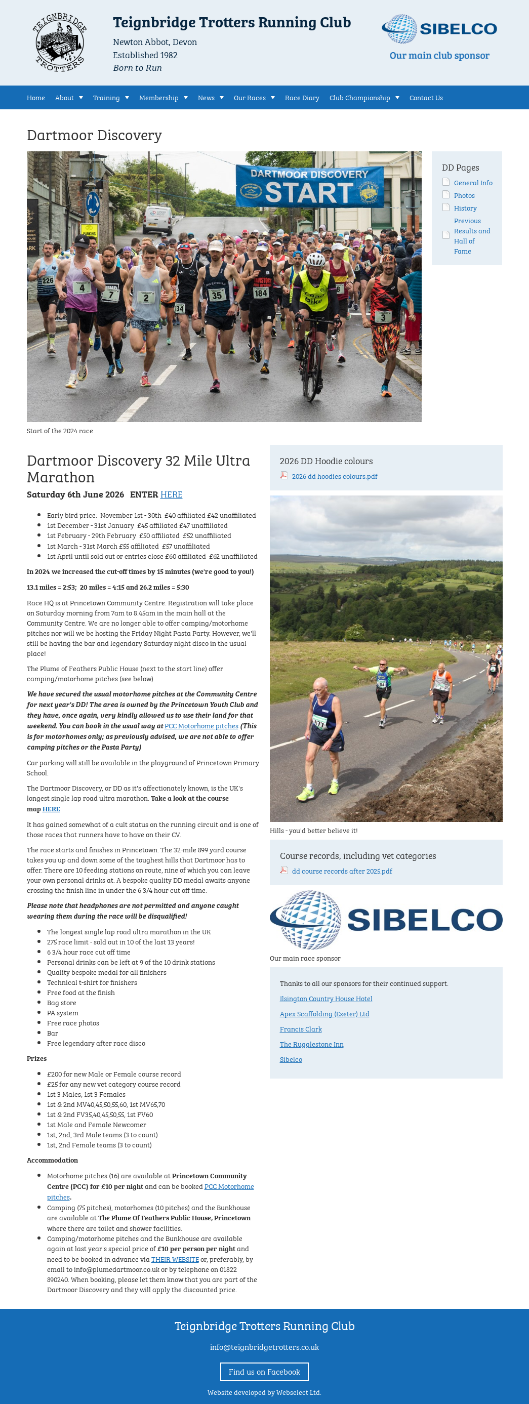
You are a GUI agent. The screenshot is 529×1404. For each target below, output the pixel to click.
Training (106, 96)
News (206, 96)
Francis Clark (301, 1028)
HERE (171, 493)
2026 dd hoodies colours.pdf (335, 475)
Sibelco (291, 1058)
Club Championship (360, 96)
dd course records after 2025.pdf (342, 870)
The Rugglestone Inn (312, 1043)
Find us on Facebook (264, 1371)
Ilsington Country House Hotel (326, 997)
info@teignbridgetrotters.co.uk (264, 1346)
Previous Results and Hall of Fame (472, 235)
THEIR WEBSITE (175, 1258)
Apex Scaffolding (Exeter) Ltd (325, 1012)
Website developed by (264, 1391)
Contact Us (426, 96)
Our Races (250, 96)
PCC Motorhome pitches (201, 724)
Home (36, 96)
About (64, 96)
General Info (473, 181)
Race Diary (302, 96)
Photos (464, 194)
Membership (159, 96)
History (465, 207)
